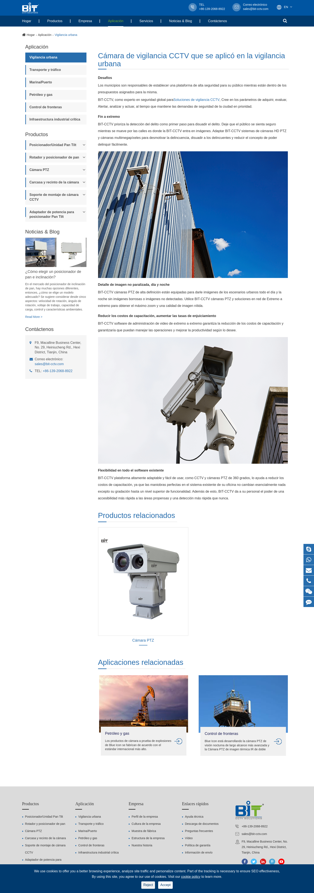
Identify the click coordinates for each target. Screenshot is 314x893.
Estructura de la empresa (148, 838)
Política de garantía (197, 845)
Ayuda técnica (194, 816)
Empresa (85, 21)
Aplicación (115, 21)
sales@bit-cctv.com (255, 7)
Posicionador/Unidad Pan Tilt (53, 145)
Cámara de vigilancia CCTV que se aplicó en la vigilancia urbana (191, 60)
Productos (54, 21)
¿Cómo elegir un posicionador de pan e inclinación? (53, 274)
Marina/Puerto (41, 82)
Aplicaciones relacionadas (140, 662)
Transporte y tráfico (45, 70)
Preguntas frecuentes (199, 831)
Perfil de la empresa (145, 816)
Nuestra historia (142, 845)
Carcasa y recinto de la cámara (54, 182)
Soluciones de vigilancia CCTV (196, 100)
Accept (165, 885)
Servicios (146, 21)
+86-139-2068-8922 (58, 371)
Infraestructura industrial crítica (55, 119)
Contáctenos (217, 21)
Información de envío (199, 852)
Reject (148, 885)
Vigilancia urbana (66, 35)
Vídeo (189, 838)
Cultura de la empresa (146, 823)
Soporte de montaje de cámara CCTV (54, 197)
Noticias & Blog (180, 21)
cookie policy (191, 876)
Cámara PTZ (39, 170)
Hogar (26, 21)
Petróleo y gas (41, 94)
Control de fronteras (46, 107)
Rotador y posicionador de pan (54, 157)
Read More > (33, 316)
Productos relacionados (136, 515)
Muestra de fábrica (144, 831)
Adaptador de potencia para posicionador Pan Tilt (52, 214)
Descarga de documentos (202, 823)
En (286, 7)
